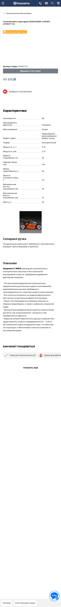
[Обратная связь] (54, 596)
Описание (7, 603)
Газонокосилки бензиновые (18, 13)
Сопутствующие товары (25, 603)
